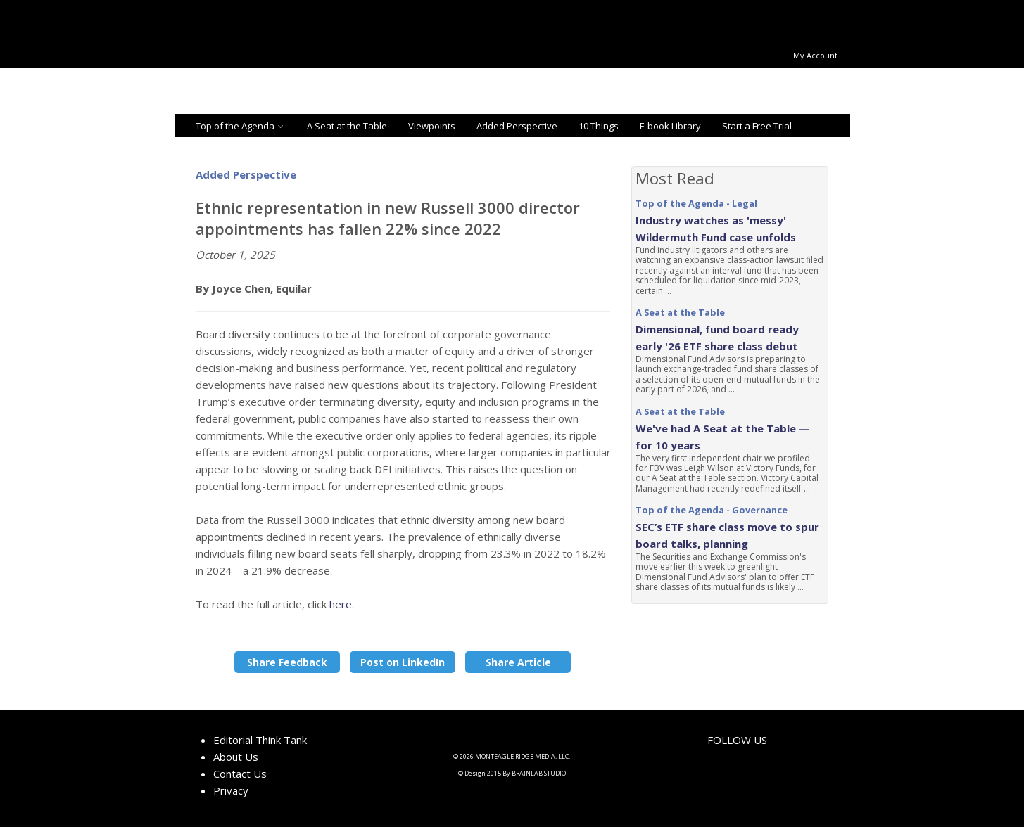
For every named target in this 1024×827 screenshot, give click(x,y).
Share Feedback (287, 662)
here (340, 604)
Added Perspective (516, 126)
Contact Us (240, 774)
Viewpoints (431, 126)
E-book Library (670, 126)
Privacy (230, 790)
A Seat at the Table (347, 126)
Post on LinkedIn (402, 662)
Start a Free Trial (757, 126)
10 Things (599, 126)
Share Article (518, 662)
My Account (815, 55)
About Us (235, 757)
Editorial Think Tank (260, 740)
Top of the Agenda (241, 126)
